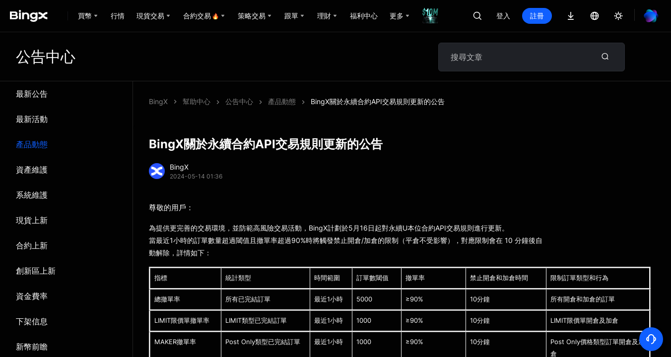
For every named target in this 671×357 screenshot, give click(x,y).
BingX (158, 101)
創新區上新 (36, 271)
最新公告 (32, 94)
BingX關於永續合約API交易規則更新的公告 (378, 101)
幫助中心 (196, 101)
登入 (503, 15)
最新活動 (32, 119)
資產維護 (32, 170)
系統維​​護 (32, 195)
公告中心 (239, 101)
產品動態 (32, 144)
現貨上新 (32, 220)
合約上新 (32, 245)
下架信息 (32, 321)
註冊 (537, 15)
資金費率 (32, 296)
